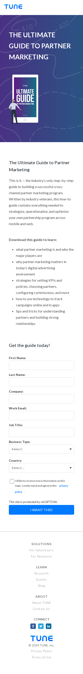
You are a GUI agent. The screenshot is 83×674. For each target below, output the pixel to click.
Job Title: (16, 425)
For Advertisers (41, 550)
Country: (15, 460)
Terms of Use (41, 657)
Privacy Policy (41, 651)
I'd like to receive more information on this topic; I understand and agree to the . (41, 487)
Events (41, 579)
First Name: (17, 358)
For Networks (41, 556)
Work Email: (18, 408)
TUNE (15, 7)
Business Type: (19, 442)
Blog (41, 585)
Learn (41, 567)
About (41, 596)
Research (41, 573)
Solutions (41, 544)
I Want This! (41, 510)
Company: (16, 391)
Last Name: (17, 375)
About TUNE (41, 602)
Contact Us (41, 609)
